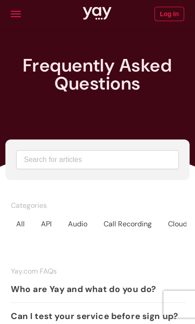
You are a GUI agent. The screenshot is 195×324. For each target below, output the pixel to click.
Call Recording (128, 224)
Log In (169, 14)
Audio (77, 224)
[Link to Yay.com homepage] (97, 13)
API (46, 224)
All (20, 224)
